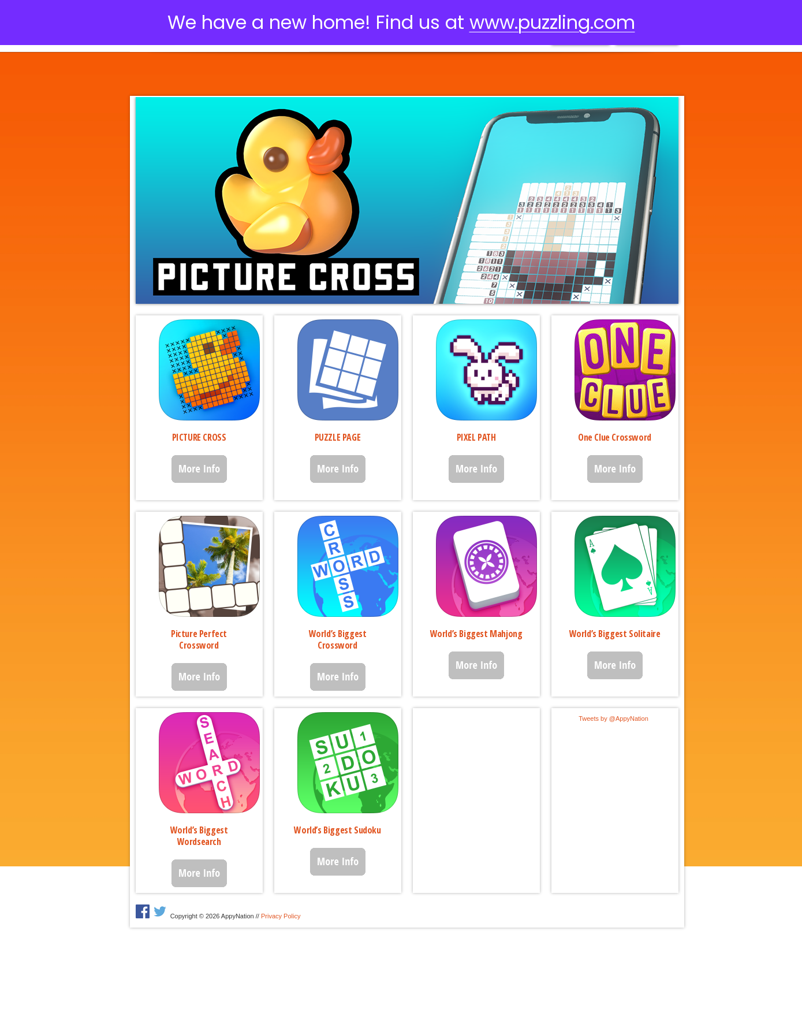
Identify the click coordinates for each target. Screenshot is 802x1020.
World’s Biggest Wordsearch (199, 836)
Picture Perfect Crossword (199, 639)
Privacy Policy (280, 916)
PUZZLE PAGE (338, 437)
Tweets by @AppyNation (613, 718)
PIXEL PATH (476, 437)
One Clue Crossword (614, 437)
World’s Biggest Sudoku (337, 830)
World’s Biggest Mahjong (476, 633)
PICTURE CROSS (199, 437)
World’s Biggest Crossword (338, 639)
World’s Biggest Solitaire (615, 633)
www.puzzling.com (552, 22)
